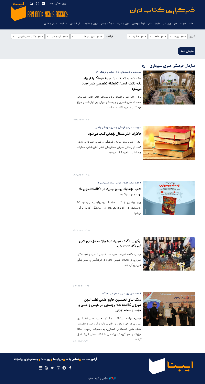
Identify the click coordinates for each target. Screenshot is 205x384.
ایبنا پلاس (75, 23)
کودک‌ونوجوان (138, 23)
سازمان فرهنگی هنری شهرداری (172, 66)
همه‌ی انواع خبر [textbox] (59, 36)
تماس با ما (72, 359)
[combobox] (178, 36)
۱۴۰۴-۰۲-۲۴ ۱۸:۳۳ (82, 230)
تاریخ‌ (157, 23)
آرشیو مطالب (89, 359)
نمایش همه (187, 51)
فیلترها (109, 36)
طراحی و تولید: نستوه (102, 378)
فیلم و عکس (50, 23)
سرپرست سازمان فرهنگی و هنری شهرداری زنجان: (118, 127)
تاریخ (192, 36)
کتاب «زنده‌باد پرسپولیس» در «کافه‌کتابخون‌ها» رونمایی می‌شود (110, 192)
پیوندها (45, 359)
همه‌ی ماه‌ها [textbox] (160, 36)
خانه (191, 23)
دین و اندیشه (123, 23)
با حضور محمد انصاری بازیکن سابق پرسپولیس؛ (119, 183)
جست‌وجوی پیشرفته (26, 359)
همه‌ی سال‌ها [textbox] (139, 36)
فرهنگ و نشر (107, 23)
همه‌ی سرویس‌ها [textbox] (93, 36)
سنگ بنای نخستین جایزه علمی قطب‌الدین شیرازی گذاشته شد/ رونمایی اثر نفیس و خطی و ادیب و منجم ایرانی (109, 305)
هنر (175, 23)
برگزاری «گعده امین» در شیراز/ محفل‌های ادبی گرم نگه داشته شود (110, 244)
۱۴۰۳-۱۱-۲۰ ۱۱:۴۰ (80, 341)
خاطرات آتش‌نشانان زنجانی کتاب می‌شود (114, 134)
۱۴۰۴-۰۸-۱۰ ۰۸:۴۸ (81, 120)
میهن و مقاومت (90, 23)
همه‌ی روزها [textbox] (180, 36)
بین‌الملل (167, 23)
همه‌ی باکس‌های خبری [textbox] (30, 36)
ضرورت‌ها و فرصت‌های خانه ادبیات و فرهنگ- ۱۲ (118, 72)
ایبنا (162, 11)
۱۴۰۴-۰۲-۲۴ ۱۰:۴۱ (81, 286)
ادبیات (183, 23)
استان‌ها (63, 23)
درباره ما (58, 359)
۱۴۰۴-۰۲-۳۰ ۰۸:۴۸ (81, 175)
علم (150, 23)
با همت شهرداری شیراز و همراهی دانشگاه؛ (121, 293)
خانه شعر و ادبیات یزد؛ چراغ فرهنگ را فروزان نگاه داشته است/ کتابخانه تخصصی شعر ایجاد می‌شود (111, 84)
